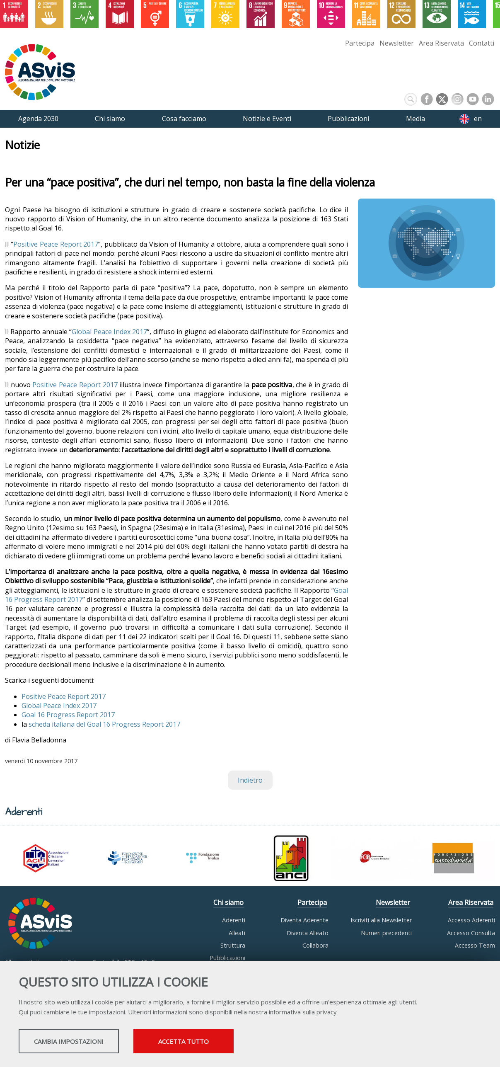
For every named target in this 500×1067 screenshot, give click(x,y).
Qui (23, 1013)
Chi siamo (228, 902)
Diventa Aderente (304, 920)
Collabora (315, 945)
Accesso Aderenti (471, 920)
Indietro (250, 780)
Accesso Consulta (471, 933)
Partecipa (359, 43)
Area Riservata (441, 43)
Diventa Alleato (308, 933)
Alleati (237, 933)
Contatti (481, 43)
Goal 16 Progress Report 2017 (68, 714)
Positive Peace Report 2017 (56, 244)
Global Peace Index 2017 (109, 331)
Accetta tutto (233, 1042)
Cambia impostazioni (84, 1042)
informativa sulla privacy (303, 1013)
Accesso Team (475, 945)
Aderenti (233, 920)
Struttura (232, 945)
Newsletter (396, 43)
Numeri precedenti (386, 933)
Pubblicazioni (227, 958)
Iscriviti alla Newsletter (381, 920)
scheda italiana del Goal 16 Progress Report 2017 (104, 724)
